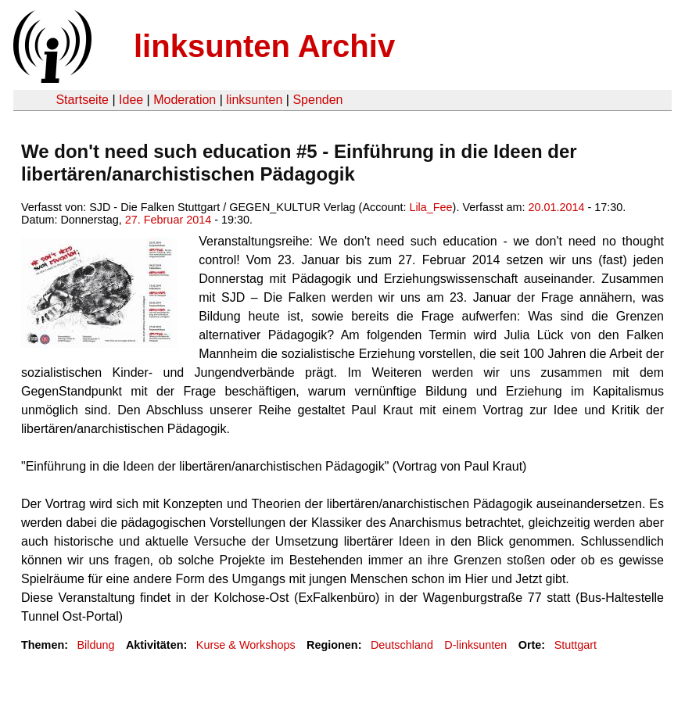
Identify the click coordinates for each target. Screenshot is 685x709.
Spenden (317, 99)
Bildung (95, 645)
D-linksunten (475, 645)
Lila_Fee (430, 207)
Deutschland (402, 645)
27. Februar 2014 (168, 219)
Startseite (82, 99)
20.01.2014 (556, 207)
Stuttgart (575, 645)
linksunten (254, 99)
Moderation (184, 99)
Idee (131, 99)
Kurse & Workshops (246, 645)
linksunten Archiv (264, 46)
